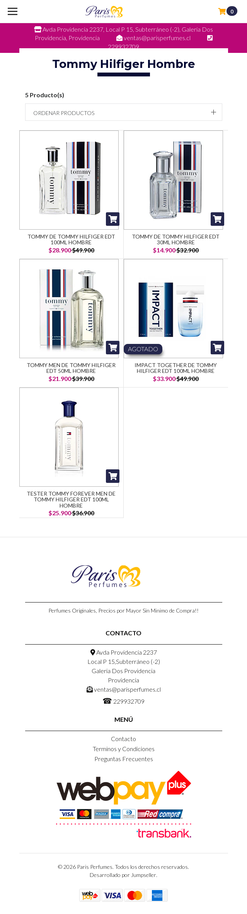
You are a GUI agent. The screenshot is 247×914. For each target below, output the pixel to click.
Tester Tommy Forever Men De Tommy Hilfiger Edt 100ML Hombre (71, 499)
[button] (123, 112)
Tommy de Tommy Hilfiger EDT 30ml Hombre (176, 239)
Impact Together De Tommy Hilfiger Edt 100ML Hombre (176, 368)
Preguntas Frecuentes (123, 758)
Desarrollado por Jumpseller (123, 875)
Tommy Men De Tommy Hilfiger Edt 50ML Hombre (71, 368)
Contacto (123, 738)
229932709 (123, 700)
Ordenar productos (63, 113)
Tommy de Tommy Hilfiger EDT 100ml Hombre (71, 239)
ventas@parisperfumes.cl (124, 689)
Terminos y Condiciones (124, 748)
